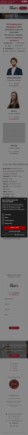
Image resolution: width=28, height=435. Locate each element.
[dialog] (14, 217)
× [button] (24, 199)
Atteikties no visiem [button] (14, 231)
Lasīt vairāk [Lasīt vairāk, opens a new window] (5, 211)
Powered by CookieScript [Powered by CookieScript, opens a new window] (7, 234)
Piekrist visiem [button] (15, 227)
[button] (20, 235)
